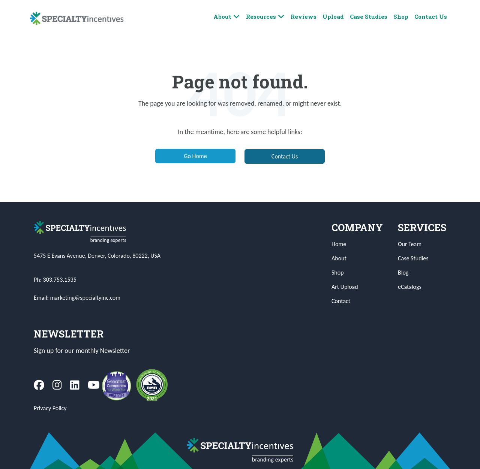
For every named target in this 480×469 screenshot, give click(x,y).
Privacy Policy (50, 408)
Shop (400, 16)
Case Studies (368, 16)
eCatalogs (410, 286)
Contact (341, 301)
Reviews (303, 16)
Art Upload (345, 286)
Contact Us (430, 16)
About (226, 16)
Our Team (410, 244)
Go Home (195, 156)
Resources (265, 16)
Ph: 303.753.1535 (55, 279)
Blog (403, 272)
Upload (333, 16)
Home (339, 244)
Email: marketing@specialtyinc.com (77, 297)
